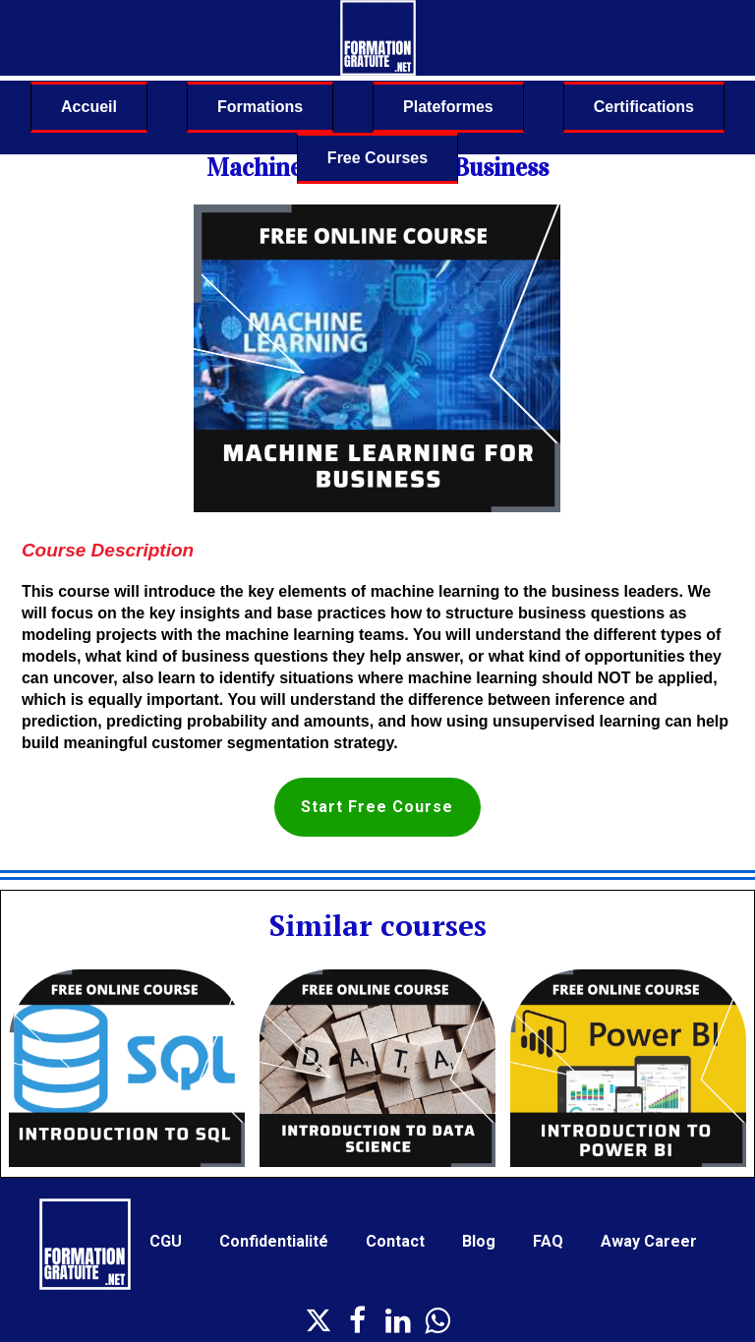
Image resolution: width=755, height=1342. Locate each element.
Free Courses (377, 157)
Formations (260, 106)
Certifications (644, 106)
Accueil (89, 106)
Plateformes (448, 106)
